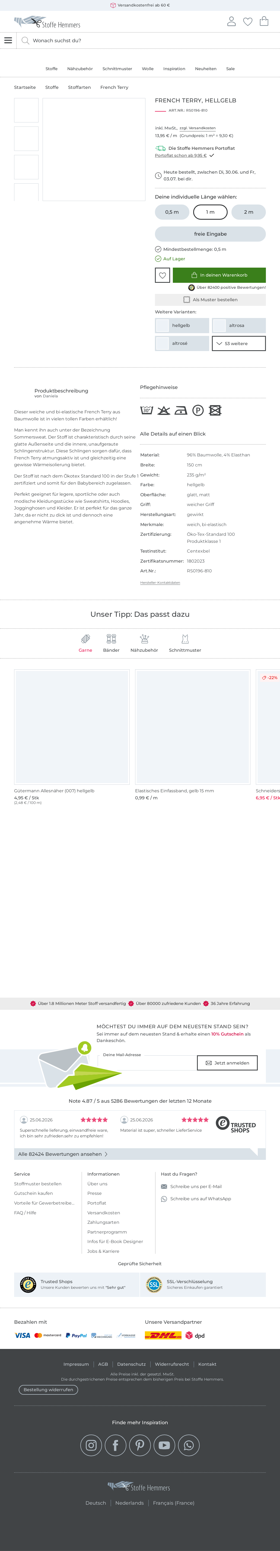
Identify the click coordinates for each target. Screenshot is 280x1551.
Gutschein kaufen (33, 1193)
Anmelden (231, 20)
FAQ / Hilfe (25, 1212)
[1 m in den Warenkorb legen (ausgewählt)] (210, 212)
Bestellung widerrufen (48, 1389)
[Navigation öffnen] (8, 40)
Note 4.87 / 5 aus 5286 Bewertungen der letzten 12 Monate (140, 1101)
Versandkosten (103, 1212)
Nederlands (129, 1502)
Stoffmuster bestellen (38, 1183)
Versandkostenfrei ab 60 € (140, 5)
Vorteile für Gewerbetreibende (45, 1203)
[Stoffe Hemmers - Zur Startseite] (138, 1487)
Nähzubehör (80, 68)
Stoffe (52, 68)
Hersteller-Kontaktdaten (160, 582)
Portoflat (96, 1203)
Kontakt (207, 1364)
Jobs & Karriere (103, 1251)
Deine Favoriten (248, 21)
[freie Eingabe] (210, 234)
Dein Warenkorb (264, 20)
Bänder (111, 643)
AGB (103, 1364)
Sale (230, 68)
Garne (85, 643)
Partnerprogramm (107, 1232)
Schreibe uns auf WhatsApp (196, 1199)
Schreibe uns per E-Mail (191, 1186)
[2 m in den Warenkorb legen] (248, 212)
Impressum (76, 1364)
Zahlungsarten (103, 1222)
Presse (94, 1193)
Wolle (148, 68)
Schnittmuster (117, 68)
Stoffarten (79, 87)
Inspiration (174, 68)
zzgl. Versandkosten (198, 128)
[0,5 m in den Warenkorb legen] (172, 212)
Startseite (25, 87)
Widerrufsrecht (172, 1364)
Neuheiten (206, 68)
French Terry (114, 87)
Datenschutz (131, 1364)
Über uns (97, 1183)
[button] (162, 275)
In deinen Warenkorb (219, 275)
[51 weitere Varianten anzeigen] (239, 343)
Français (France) (173, 1502)
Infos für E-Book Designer (115, 1241)
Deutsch (96, 1502)
